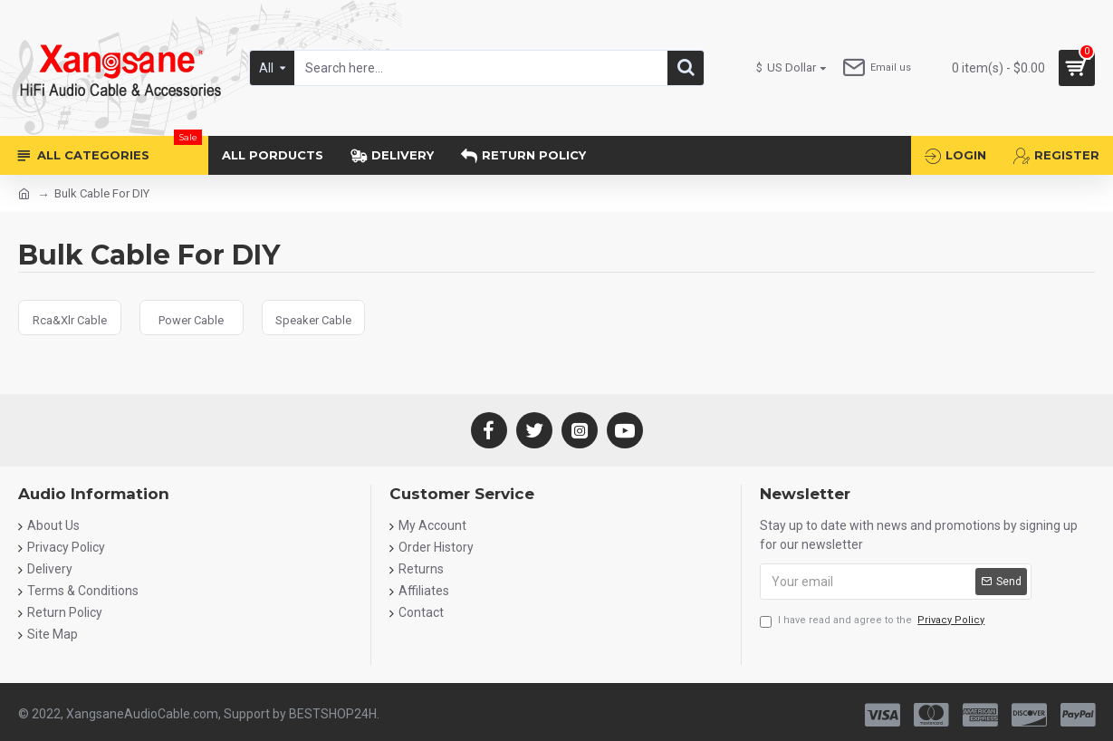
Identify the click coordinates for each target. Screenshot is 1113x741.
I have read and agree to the (873, 621)
